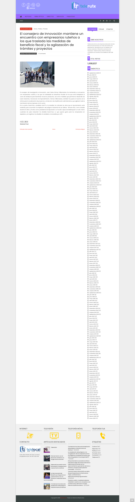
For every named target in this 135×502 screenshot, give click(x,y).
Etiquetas (109, 29)
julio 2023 (92, 120)
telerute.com (63, 498)
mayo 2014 (92, 320)
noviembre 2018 (93, 224)
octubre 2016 (93, 269)
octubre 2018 (93, 226)
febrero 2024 (93, 106)
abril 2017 (91, 257)
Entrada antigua (80, 129)
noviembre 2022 (94, 136)
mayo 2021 (92, 169)
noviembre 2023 (94, 112)
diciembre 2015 (93, 287)
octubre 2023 (93, 114)
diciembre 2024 (93, 89)
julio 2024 (92, 98)
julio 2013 (91, 338)
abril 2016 (92, 279)
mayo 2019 (92, 212)
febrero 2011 (92, 393)
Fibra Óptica (39, 17)
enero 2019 (92, 220)
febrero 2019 (92, 218)
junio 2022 (92, 143)
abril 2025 (92, 81)
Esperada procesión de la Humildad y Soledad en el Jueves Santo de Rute (58, 466)
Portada (94, 453)
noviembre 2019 (93, 202)
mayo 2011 (92, 387)
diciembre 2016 (93, 265)
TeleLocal (95, 457)
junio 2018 (92, 232)
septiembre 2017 (94, 249)
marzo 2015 (92, 302)
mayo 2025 (92, 79)
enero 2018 (92, 242)
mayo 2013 (92, 342)
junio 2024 (92, 100)
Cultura (94, 446)
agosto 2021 (92, 163)
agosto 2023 (92, 118)
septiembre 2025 (94, 73)
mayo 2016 (92, 277)
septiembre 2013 (94, 336)
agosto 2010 (92, 404)
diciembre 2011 (93, 373)
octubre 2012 (93, 355)
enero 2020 (92, 198)
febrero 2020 (93, 196)
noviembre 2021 (93, 157)
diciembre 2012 (93, 351)
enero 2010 (92, 418)
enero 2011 (92, 395)
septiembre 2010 (94, 402)
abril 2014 (92, 322)
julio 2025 (92, 75)
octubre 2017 (92, 247)
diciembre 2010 (93, 397)
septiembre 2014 (94, 314)
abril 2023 (92, 126)
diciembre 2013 (93, 330)
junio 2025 (92, 77)
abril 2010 (92, 412)
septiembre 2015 (94, 293)
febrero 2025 (93, 85)
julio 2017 (91, 251)
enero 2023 (92, 132)
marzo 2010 (92, 414)
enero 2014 (92, 328)
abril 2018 (92, 236)
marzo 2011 (92, 391)
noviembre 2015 (93, 289)
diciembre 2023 (93, 110)
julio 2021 (91, 165)
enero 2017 (92, 263)
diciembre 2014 (93, 308)
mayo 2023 (92, 124)
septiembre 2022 (94, 140)
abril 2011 (91, 389)
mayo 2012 (92, 363)
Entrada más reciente (26, 129)
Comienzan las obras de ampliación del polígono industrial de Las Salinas (58, 485)
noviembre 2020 (94, 181)
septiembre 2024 (94, 94)
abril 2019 (92, 214)
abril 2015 (92, 300)
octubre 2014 (93, 312)
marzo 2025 (92, 83)
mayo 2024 (92, 102)
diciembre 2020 (93, 179)
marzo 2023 (92, 128)
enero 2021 (92, 177)
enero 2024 (92, 108)
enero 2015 (92, 306)
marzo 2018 (92, 238)
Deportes (95, 449)
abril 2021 (92, 171)
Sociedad (95, 455)
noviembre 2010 (93, 399)
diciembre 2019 (93, 200)
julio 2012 (91, 359)
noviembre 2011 (93, 375)
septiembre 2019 (94, 206)
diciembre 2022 (93, 134)
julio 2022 (92, 141)
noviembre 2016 (93, 267)
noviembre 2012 (93, 353)
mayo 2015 (92, 298)
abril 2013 (92, 344)
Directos (50, 17)
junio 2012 (92, 361)
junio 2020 (92, 189)
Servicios (60, 17)
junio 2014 (92, 318)
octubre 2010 (93, 400)
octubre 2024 (93, 92)
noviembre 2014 (93, 310)
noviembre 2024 (94, 91)
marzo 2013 (92, 346)
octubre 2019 (93, 204)
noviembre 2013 (93, 332)
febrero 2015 (92, 304)
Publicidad (71, 17)
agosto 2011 (92, 381)
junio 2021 (92, 167)
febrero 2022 (93, 151)
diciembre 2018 (93, 222)
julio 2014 (91, 316)
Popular (101, 29)
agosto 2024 (93, 96)
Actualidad (92, 29)
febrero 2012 (92, 369)
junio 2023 (92, 122)
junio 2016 (92, 275)
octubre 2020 (93, 183)
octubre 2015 (93, 291)
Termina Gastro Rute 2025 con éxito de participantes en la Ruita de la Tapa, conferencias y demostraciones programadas (79, 474)
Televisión (54, 447)
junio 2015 (92, 297)
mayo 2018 (92, 234)
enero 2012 (92, 371)
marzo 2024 (92, 104)
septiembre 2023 (94, 116)
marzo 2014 (92, 324)
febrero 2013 (92, 347)
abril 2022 (92, 147)
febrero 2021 (92, 175)
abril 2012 (92, 365)
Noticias (28, 17)
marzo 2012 (92, 367)
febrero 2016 (92, 283)
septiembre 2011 (93, 379)
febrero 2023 (93, 130)
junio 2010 (92, 408)
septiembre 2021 (94, 161)
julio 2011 (91, 383)
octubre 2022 (93, 138)
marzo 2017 (92, 259)
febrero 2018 (92, 240)
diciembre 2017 (93, 243)
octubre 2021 (93, 159)
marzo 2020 (92, 195)
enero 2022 (92, 153)
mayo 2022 (92, 145)
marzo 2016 (92, 281)
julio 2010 (91, 406)
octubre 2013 (93, 334)
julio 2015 (91, 295)
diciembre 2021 (93, 155)
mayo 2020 (92, 191)
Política (94, 451)
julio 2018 (91, 230)
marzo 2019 (92, 216)
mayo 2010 (92, 410)
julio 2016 (91, 273)
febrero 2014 (92, 326)
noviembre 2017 (93, 245)
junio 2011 (91, 385)
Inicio (21, 20)
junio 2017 (92, 253)
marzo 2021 (92, 173)
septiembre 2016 (94, 271)
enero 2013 (92, 349)
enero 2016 (92, 285)
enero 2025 (92, 87)
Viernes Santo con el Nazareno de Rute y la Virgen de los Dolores (57, 457)
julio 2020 (92, 187)
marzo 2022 (92, 149)
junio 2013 (92, 340)
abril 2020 (92, 193)
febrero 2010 (92, 416)
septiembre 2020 (94, 185)
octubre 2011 (92, 377)
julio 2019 (91, 208)
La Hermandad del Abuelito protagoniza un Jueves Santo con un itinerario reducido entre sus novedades (55, 477)
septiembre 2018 (94, 228)
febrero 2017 (92, 261)
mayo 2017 (92, 255)
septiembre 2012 (94, 357)
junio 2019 (92, 210)
